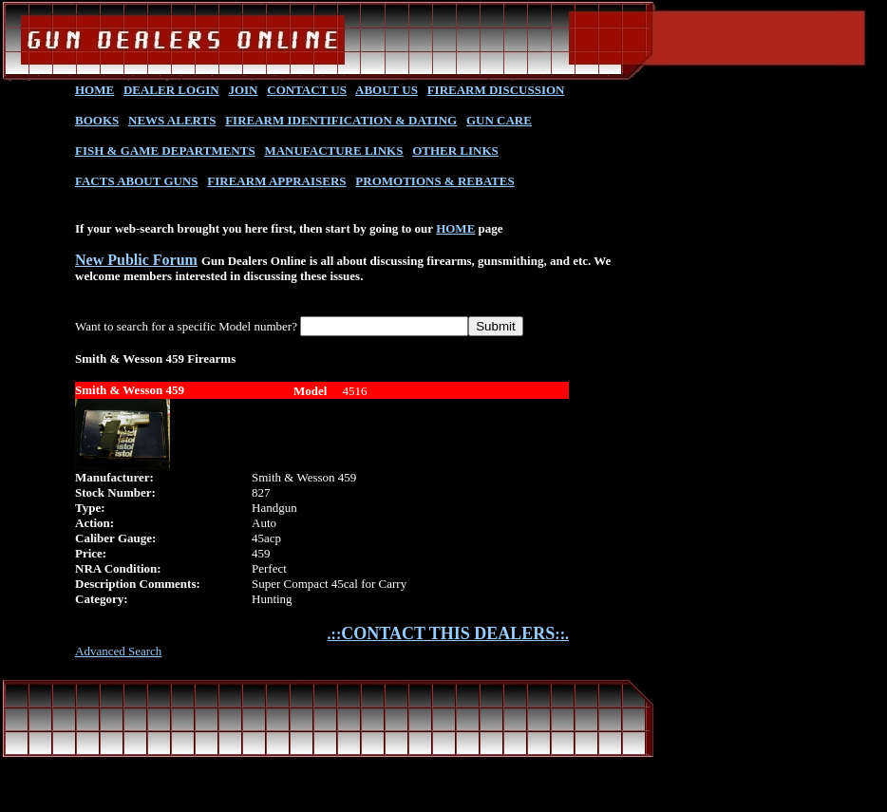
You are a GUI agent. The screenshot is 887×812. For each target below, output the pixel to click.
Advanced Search (118, 651)
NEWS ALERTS (172, 120)
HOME (94, 90)
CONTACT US (307, 90)
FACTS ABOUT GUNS (136, 181)
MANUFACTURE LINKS (333, 150)
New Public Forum (136, 260)
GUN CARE (499, 120)
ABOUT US (386, 90)
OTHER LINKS (455, 150)
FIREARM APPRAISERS (276, 181)
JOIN (242, 90)
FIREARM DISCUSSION (496, 90)
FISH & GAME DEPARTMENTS (165, 150)
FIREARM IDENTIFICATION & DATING (341, 120)
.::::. (448, 634)
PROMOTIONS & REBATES (434, 181)
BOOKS (97, 120)
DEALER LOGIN (171, 90)
